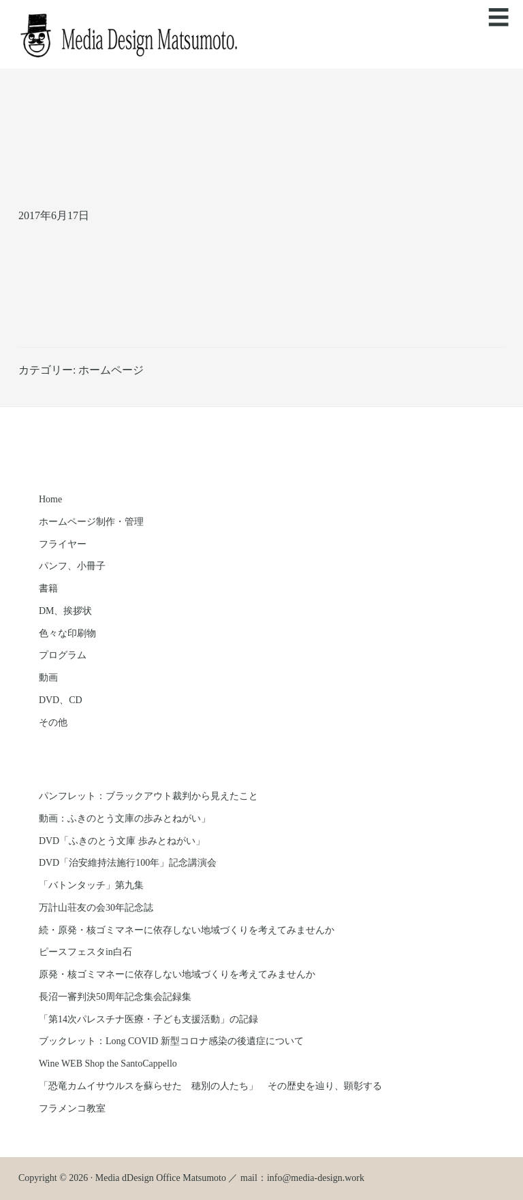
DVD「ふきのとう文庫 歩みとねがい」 (122, 841)
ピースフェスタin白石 (85, 952)
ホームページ (111, 370)
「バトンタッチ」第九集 (91, 885)
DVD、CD (60, 700)
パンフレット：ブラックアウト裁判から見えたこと (148, 796)
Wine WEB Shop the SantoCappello (108, 1063)
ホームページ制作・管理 (91, 522)
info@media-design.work (315, 1178)
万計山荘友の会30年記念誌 (96, 908)
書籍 (48, 588)
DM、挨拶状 (66, 611)
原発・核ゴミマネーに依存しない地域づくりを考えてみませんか (177, 974)
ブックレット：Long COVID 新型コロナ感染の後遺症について (171, 1041)
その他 (53, 722)
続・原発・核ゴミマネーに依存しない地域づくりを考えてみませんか (186, 930)
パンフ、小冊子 (72, 566)
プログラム (62, 655)
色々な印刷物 (67, 633)
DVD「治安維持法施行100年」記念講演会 (128, 863)
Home (50, 499)
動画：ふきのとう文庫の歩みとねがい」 (124, 818)
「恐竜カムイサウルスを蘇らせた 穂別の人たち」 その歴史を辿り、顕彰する (210, 1086)
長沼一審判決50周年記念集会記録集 (115, 997)
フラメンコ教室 (72, 1108)
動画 (48, 677)
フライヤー (62, 544)
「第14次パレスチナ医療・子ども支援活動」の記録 (148, 1019)
